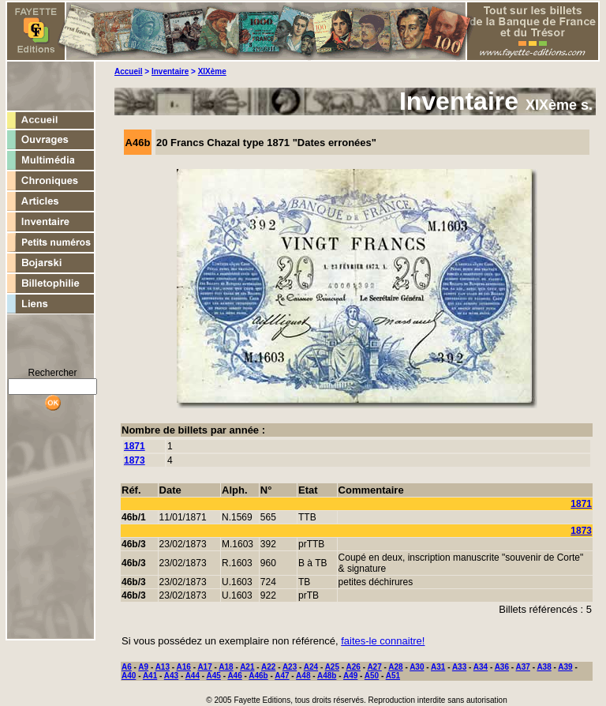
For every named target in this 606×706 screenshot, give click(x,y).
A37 (523, 667)
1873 (134, 460)
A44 (192, 675)
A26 (353, 667)
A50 (372, 675)
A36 (502, 667)
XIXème (212, 71)
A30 (417, 667)
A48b (326, 675)
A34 (480, 667)
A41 (150, 675)
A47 (282, 675)
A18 (226, 667)
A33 (459, 667)
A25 (332, 667)
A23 (289, 667)
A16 (184, 667)
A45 (214, 675)
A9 (143, 667)
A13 (162, 667)
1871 (134, 446)
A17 (204, 667)
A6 (127, 667)
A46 (234, 675)
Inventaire (170, 71)
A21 (247, 667)
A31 (438, 667)
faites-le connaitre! (383, 641)
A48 (303, 675)
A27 (374, 667)
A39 (565, 667)
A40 (129, 675)
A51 (393, 675)
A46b (258, 675)
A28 (395, 667)
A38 (544, 667)
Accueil (128, 71)
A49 (350, 675)
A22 (268, 667)
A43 (171, 675)
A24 (311, 667)
